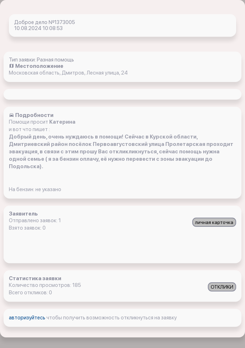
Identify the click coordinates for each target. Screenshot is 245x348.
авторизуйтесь (27, 317)
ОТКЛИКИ (222, 287)
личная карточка (214, 222)
